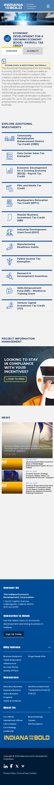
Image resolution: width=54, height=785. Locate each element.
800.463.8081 (11, 607)
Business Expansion (12, 656)
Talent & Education (12, 660)
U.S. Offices (8, 717)
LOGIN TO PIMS (15, 379)
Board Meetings (35, 717)
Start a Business (10, 694)
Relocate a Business (12, 687)
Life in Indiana (9, 724)
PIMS (32, 693)
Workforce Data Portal (38, 687)
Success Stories (10, 667)
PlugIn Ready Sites (36, 656)
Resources (11, 677)
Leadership (8, 731)
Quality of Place (10, 671)
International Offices (12, 720)
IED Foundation (35, 724)
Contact (33, 773)
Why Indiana (11, 647)
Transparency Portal (39, 690)
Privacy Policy (9, 773)
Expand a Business (12, 690)
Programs (7, 697)
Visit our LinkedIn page (5, 766)
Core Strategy (9, 727)
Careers (31, 720)
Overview (11, 51)
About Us (9, 707)
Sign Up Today (14, 634)
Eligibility (33, 51)
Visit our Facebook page (11, 766)
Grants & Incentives (12, 701)
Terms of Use (22, 773)
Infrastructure (9, 663)
